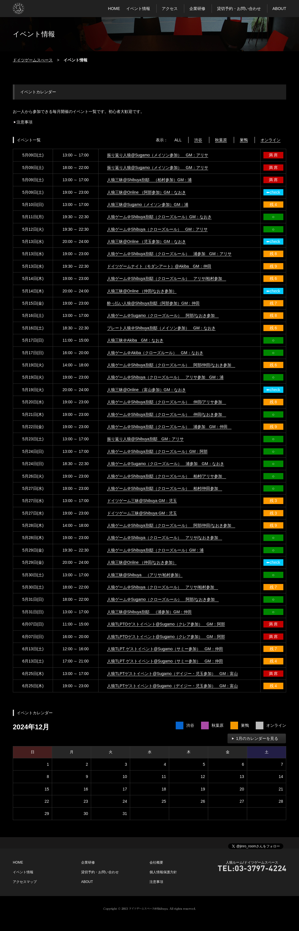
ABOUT (279, 8)
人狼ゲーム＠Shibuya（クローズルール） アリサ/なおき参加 (164, 537)
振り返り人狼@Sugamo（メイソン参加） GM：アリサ (157, 155)
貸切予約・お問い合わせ (239, 8)
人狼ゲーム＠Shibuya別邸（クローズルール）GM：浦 (155, 550)
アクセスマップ (25, 882)
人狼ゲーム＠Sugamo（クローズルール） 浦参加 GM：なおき (165, 463)
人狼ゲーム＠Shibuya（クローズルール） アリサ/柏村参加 (162, 587)
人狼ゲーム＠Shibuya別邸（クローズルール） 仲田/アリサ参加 (166, 402)
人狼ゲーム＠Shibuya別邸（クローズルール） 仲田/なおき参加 (166, 414)
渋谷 (198, 140)
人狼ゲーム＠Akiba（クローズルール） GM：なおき (155, 352)
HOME (114, 8)
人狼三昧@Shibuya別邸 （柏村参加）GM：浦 (149, 179)
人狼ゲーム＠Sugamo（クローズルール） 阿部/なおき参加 (163, 315)
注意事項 (24, 122)
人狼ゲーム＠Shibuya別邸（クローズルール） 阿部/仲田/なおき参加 (171, 365)
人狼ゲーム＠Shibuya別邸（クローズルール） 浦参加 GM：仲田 (169, 426)
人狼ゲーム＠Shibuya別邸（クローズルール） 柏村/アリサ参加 (166, 476)
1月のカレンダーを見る (257, 738)
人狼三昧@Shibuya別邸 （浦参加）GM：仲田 (149, 612)
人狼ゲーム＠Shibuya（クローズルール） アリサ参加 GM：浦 (165, 377)
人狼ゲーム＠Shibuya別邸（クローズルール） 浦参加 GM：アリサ (169, 253)
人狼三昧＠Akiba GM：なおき (135, 340)
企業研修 (197, 8)
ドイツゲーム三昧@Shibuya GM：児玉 (142, 500)
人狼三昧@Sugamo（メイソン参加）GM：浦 (147, 204)
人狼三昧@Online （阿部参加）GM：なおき (146, 192)
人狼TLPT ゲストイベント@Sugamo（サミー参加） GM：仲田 (165, 649)
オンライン (270, 140)
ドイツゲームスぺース (33, 60)
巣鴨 (244, 140)
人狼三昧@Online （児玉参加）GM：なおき (146, 241)
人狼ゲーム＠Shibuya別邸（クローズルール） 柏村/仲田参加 (164, 488)
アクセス (170, 8)
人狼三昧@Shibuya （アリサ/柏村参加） (145, 575)
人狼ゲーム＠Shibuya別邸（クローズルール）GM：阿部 (157, 451)
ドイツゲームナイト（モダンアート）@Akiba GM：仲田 (159, 266)
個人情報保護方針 (163, 872)
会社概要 (156, 862)
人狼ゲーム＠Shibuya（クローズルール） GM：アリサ (157, 229)
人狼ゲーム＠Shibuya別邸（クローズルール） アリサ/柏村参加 (166, 278)
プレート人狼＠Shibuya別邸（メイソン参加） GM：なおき (161, 328)
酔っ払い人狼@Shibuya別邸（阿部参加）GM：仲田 (153, 303)
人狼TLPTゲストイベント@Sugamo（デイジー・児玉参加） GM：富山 (172, 673)
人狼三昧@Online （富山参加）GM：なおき (146, 389)
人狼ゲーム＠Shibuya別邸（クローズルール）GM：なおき (159, 216)
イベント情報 (138, 8)
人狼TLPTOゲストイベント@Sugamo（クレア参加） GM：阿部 (166, 624)
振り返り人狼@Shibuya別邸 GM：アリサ (145, 439)
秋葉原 (221, 140)
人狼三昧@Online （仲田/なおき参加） (142, 291)
